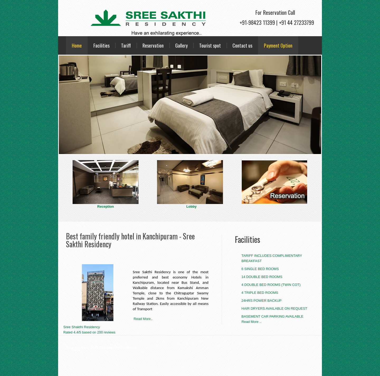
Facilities (101, 45)
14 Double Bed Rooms (261, 277)
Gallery (181, 45)
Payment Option (278, 45)
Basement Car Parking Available (272, 316)
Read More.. (143, 319)
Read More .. (248, 322)
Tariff (126, 45)
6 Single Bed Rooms (260, 269)
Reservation (153, 45)
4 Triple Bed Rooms (259, 293)
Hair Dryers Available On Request (274, 308)
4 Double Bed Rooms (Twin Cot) (271, 285)
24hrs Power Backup (261, 301)
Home (77, 45)
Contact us (242, 45)
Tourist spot (210, 45)
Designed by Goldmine (117, 347)
